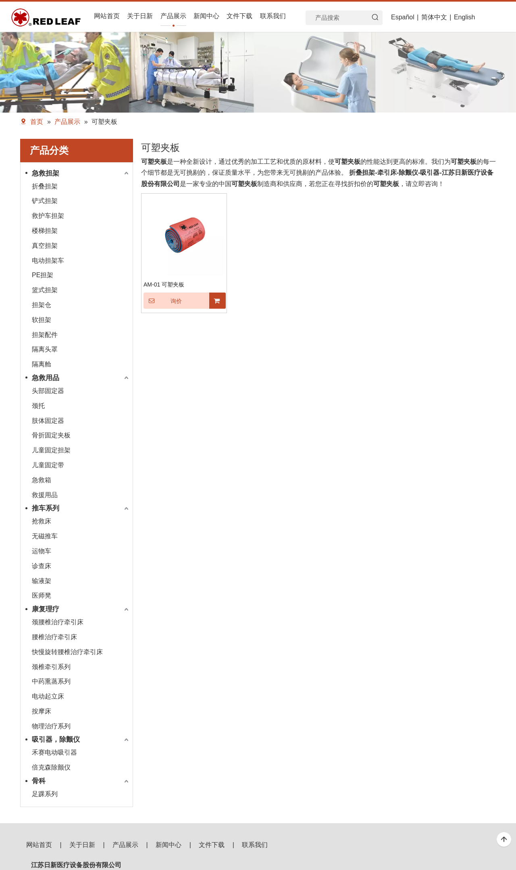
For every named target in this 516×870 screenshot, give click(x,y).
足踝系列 (45, 794)
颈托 (38, 405)
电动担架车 (48, 260)
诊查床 (41, 566)
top (504, 839)
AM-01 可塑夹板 (164, 284)
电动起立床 (48, 696)
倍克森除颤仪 (51, 767)
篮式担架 (45, 290)
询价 (163, 301)
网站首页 (39, 844)
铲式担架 (45, 200)
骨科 (39, 781)
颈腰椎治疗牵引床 (57, 622)
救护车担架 (48, 215)
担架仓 (41, 304)
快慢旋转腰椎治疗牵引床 (67, 651)
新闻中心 (168, 844)
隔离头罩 (45, 349)
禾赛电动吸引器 (54, 752)
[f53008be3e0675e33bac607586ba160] (459, 859)
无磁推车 (45, 536)
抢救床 (41, 521)
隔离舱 (41, 364)
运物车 (41, 551)
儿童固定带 (48, 465)
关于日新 (82, 844)
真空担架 (45, 245)
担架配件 (45, 334)
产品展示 (125, 844)
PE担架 (42, 275)
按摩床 (41, 711)
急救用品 (45, 378)
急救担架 (45, 173)
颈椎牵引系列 (51, 666)
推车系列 (45, 508)
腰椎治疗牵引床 (54, 637)
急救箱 (41, 480)
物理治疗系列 (51, 726)
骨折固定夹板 (51, 435)
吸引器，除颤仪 (56, 739)
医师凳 (41, 595)
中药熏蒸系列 (51, 681)
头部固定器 (48, 390)
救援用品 (45, 494)
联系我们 (255, 844)
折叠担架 (45, 186)
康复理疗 (45, 609)
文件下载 (212, 844)
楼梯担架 (45, 230)
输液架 (41, 580)
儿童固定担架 (51, 450)
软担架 (41, 319)
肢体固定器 (48, 420)
